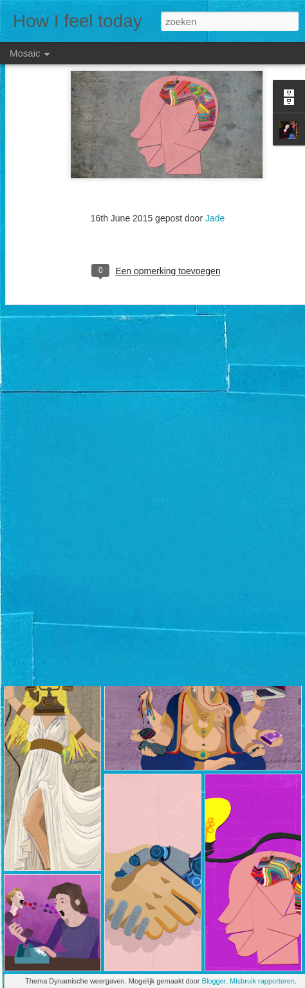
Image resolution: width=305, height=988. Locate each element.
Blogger (214, 981)
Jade (215, 176)
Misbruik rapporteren (262, 981)
